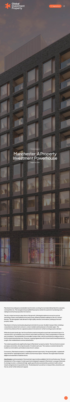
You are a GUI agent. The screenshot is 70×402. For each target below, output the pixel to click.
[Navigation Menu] (64, 6)
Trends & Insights (35, 149)
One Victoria (8, 359)
